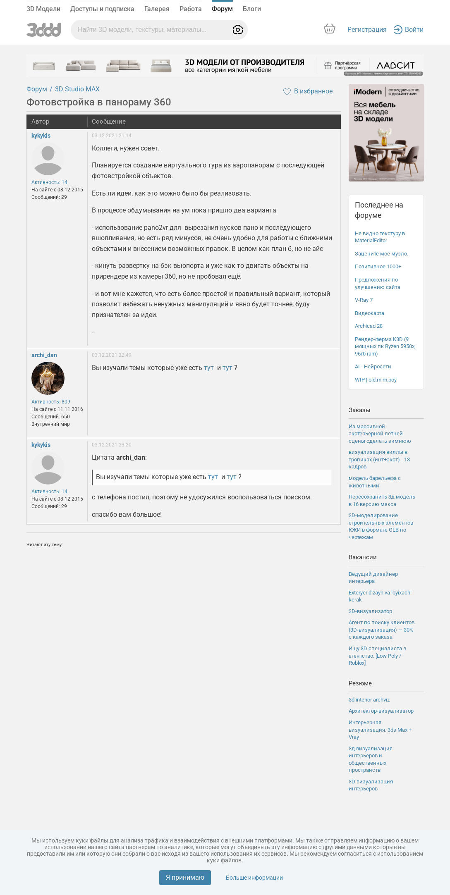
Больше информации (254, 877)
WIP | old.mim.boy (376, 380)
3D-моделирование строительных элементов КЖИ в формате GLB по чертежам (381, 526)
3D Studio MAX (77, 89)
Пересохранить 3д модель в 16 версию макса (382, 500)
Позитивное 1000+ (378, 266)
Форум (222, 9)
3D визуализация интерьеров (371, 785)
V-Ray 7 (364, 300)
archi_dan (44, 355)
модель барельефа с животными (375, 482)
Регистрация (367, 29)
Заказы (360, 410)
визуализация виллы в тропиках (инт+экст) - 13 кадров (379, 459)
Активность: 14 (49, 182)
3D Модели (43, 9)
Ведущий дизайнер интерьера (373, 578)
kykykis (40, 135)
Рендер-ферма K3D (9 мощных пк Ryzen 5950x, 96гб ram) (385, 346)
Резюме (360, 683)
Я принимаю (185, 877)
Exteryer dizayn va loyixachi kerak (380, 596)
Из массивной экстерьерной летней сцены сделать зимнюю (380, 433)
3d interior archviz (369, 700)
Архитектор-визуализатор (381, 711)
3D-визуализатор (370, 611)
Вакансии (363, 557)
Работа (191, 9)
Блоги (252, 9)
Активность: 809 (50, 402)
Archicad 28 (369, 326)
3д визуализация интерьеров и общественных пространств (371, 759)
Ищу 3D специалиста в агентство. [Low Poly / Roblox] (377, 655)
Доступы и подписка (102, 9)
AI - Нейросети (373, 366)
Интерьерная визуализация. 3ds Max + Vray (380, 729)
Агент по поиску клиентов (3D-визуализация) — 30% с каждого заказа (381, 629)
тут (209, 368)
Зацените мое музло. (381, 254)
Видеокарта (369, 313)
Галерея (157, 9)
